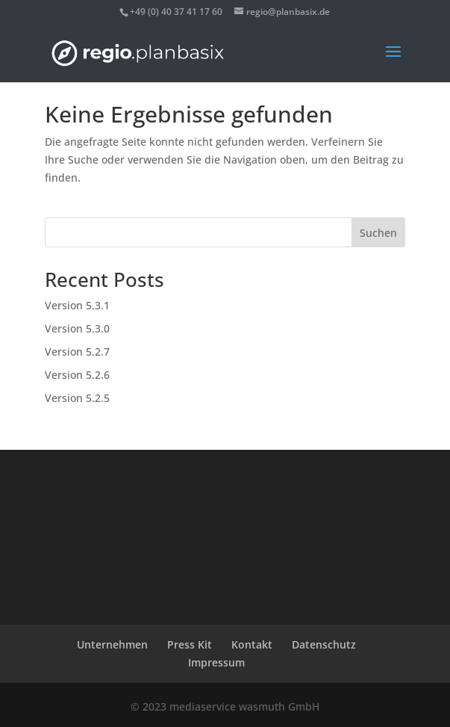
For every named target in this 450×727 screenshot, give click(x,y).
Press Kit (189, 644)
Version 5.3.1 (77, 305)
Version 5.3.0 (77, 328)
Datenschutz (324, 644)
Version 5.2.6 (77, 375)
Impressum (216, 662)
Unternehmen (112, 644)
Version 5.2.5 (77, 398)
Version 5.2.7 (77, 351)
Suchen (378, 233)
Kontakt (251, 644)
